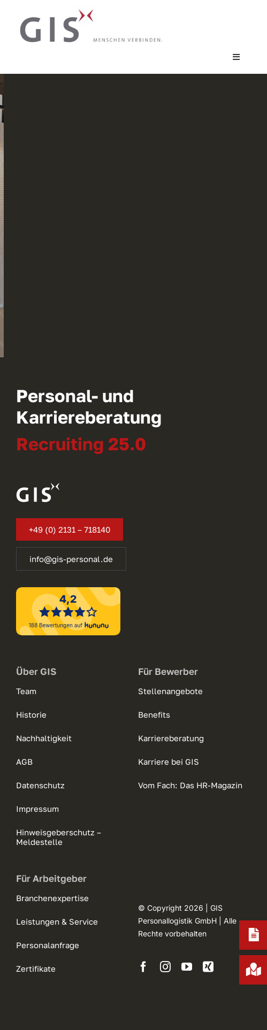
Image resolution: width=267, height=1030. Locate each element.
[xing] (208, 967)
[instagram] (165, 967)
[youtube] (186, 967)
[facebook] (143, 967)
